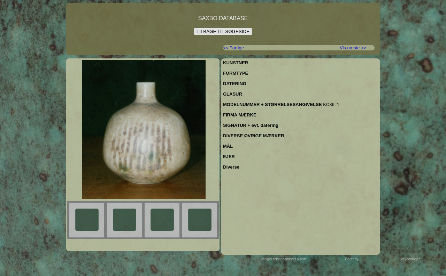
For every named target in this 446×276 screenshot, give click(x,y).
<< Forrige (233, 47)
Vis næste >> (353, 47)
